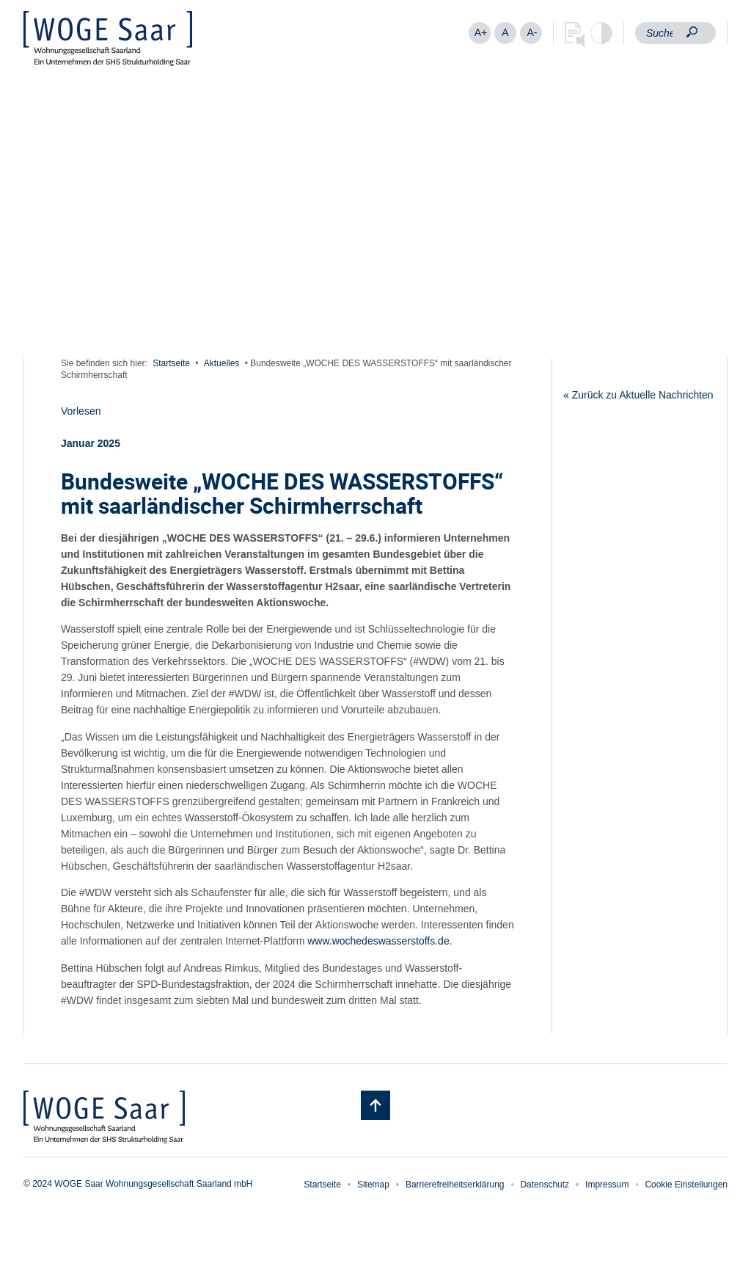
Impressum (607, 1184)
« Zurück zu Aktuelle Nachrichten (638, 395)
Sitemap (373, 1184)
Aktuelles (222, 363)
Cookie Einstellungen (686, 1184)
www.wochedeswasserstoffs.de (378, 941)
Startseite (171, 363)
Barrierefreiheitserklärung (455, 1184)
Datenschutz (544, 1184)
